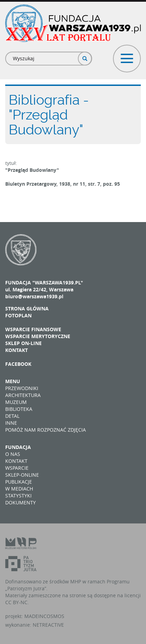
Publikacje (18, 481)
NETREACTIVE (48, 624)
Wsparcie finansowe (33, 329)
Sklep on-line (23, 343)
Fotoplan (18, 315)
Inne (11, 423)
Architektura (23, 395)
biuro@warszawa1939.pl (34, 296)
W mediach (19, 488)
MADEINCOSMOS (44, 616)
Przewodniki (21, 388)
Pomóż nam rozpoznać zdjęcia (45, 429)
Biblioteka (18, 409)
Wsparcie (17, 468)
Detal (12, 416)
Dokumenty (20, 502)
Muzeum (16, 402)
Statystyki (18, 495)
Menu (12, 381)
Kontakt (16, 350)
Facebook (18, 364)
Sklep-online (22, 474)
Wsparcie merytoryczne (37, 336)
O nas (12, 454)
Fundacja (18, 447)
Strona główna (27, 308)
